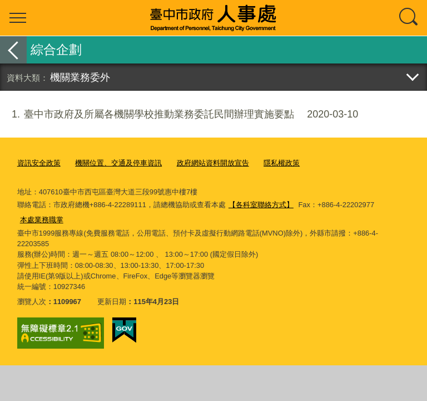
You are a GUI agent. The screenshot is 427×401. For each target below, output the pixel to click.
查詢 (409, 18)
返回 (13, 49)
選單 (18, 18)
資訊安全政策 (39, 163)
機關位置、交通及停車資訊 (118, 163)
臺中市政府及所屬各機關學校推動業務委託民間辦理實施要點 (179, 114)
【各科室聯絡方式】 (261, 204)
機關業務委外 (80, 77)
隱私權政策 (282, 163)
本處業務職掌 (41, 220)
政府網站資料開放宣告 (213, 163)
